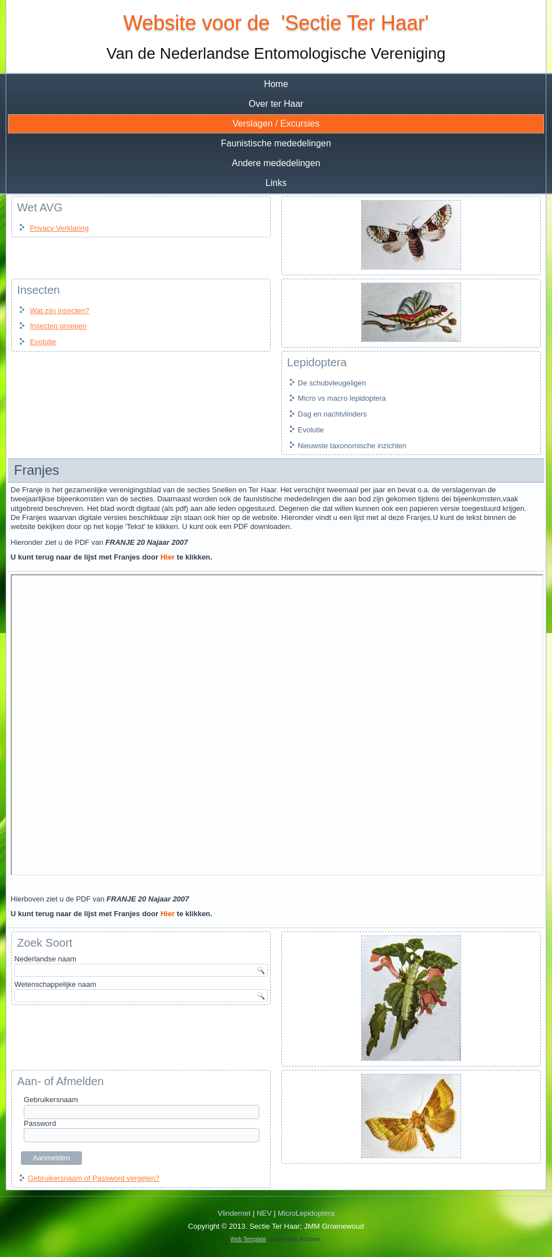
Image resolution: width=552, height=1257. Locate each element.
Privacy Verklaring (59, 228)
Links (276, 183)
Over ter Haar (276, 104)
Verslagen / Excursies (276, 123)
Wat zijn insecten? (59, 310)
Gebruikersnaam (51, 1099)
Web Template (249, 1239)
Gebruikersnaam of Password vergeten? (93, 1178)
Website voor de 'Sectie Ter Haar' (276, 22)
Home (276, 84)
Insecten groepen (58, 326)
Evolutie (43, 341)
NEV (264, 1213)
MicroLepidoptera (306, 1213)
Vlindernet (234, 1213)
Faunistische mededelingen (276, 143)
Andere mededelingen (276, 163)
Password (40, 1123)
